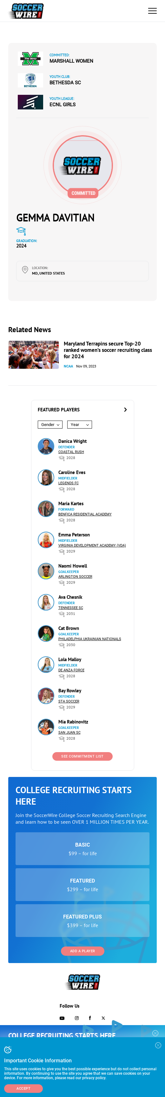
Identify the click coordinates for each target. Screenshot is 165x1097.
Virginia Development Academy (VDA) (92, 545)
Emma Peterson (74, 535)
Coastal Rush (71, 452)
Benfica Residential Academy (85, 514)
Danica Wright (72, 441)
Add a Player (82, 951)
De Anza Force (71, 670)
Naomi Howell (72, 566)
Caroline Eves (71, 472)
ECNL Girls (63, 105)
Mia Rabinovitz (73, 722)
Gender (47, 424)
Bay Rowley (69, 691)
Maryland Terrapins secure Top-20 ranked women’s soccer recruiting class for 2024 (108, 350)
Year (75, 424)
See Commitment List (82, 756)
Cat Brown (68, 628)
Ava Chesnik (70, 597)
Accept (23, 1089)
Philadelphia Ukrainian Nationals (89, 639)
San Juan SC (69, 732)
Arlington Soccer (75, 577)
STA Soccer (68, 701)
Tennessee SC (70, 608)
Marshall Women (71, 61)
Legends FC (68, 483)
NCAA (68, 366)
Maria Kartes (70, 503)
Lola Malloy (69, 659)
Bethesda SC (65, 83)
